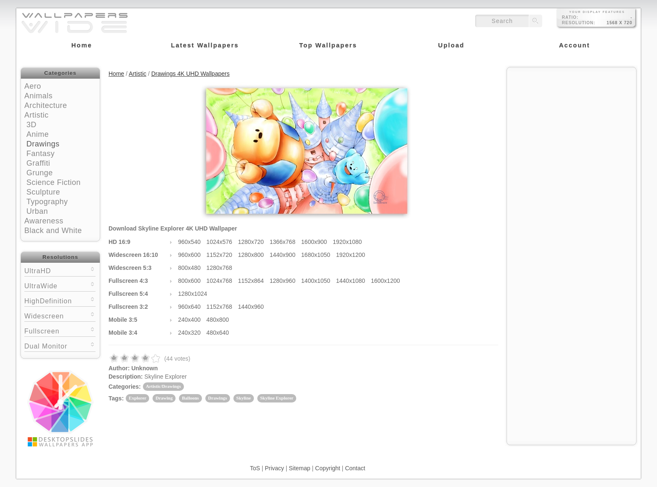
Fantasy (40, 153)
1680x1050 (315, 254)
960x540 (189, 241)
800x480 (189, 267)
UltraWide (60, 285)
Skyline (243, 397)
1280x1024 (192, 293)
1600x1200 (385, 280)
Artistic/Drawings (163, 386)
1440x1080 (350, 280)
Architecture (45, 105)
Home (116, 73)
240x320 (189, 332)
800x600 (189, 280)
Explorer (137, 397)
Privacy (274, 468)
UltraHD (60, 270)
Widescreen (60, 315)
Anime (37, 134)
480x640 (218, 332)
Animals (38, 96)
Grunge (39, 173)
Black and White (53, 230)
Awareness (43, 221)
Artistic (36, 115)
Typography (47, 201)
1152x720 (220, 254)
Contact (355, 468)
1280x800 (251, 254)
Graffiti (38, 163)
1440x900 (282, 254)
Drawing (164, 397)
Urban (37, 211)
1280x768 (220, 267)
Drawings (42, 144)
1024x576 (220, 241)
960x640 (189, 306)
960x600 (189, 254)
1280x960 (282, 280)
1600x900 (314, 241)
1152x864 (251, 280)
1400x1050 (315, 280)
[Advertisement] (571, 124)
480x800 (218, 319)
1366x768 (282, 241)
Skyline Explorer (277, 397)
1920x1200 (350, 254)
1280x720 (251, 241)
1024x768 (220, 280)
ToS (255, 468)
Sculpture (43, 192)
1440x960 (251, 306)
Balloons (190, 397)
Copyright (327, 468)
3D (31, 124)
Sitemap (299, 468)
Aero (32, 86)
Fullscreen (60, 330)
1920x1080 (347, 241)
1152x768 (220, 306)
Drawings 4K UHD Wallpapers (190, 73)
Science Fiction (53, 182)
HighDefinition (60, 300)
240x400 (189, 319)
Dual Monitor (60, 345)
